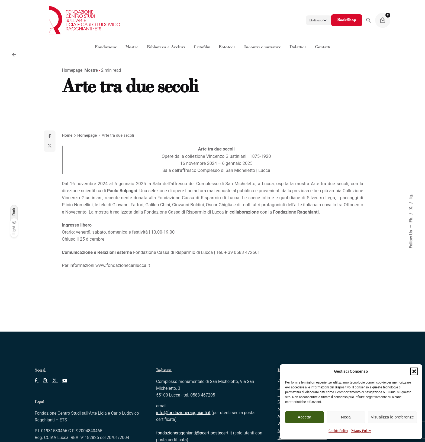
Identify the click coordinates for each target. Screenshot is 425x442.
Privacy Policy (361, 431)
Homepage (72, 70)
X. (411, 207)
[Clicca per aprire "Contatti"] (322, 47)
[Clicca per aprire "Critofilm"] (201, 47)
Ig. (411, 196)
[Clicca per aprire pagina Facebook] (36, 380)
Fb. (411, 218)
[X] (49, 146)
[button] (414, 371)
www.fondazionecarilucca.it (122, 265)
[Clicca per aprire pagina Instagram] (43, 380)
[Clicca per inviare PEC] (194, 433)
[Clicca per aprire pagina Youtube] (62, 380)
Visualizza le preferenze (392, 417)
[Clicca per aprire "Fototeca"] (227, 47)
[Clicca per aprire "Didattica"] (298, 47)
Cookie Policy (338, 431)
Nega (346, 417)
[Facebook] (49, 136)
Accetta (304, 417)
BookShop (346, 20)
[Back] (14, 54)
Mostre (91, 70)
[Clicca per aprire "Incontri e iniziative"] (262, 47)
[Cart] (382, 20)
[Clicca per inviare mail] (183, 412)
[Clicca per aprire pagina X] (53, 380)
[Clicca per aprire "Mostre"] (132, 47)
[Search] (368, 20)
